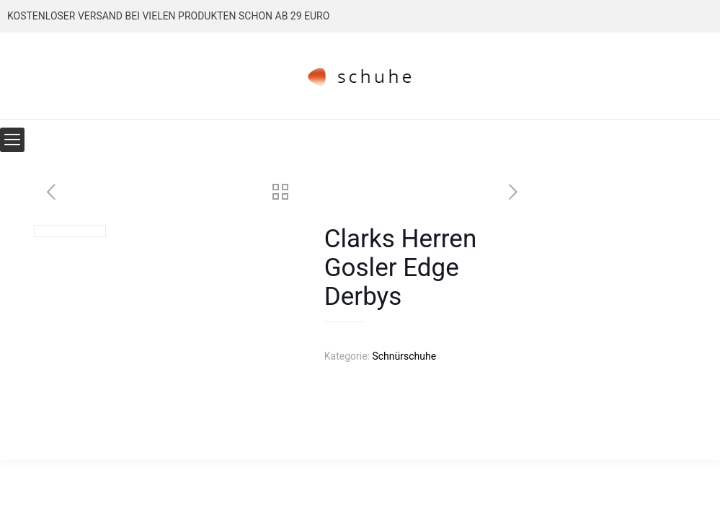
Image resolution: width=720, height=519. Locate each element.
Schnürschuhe (404, 356)
